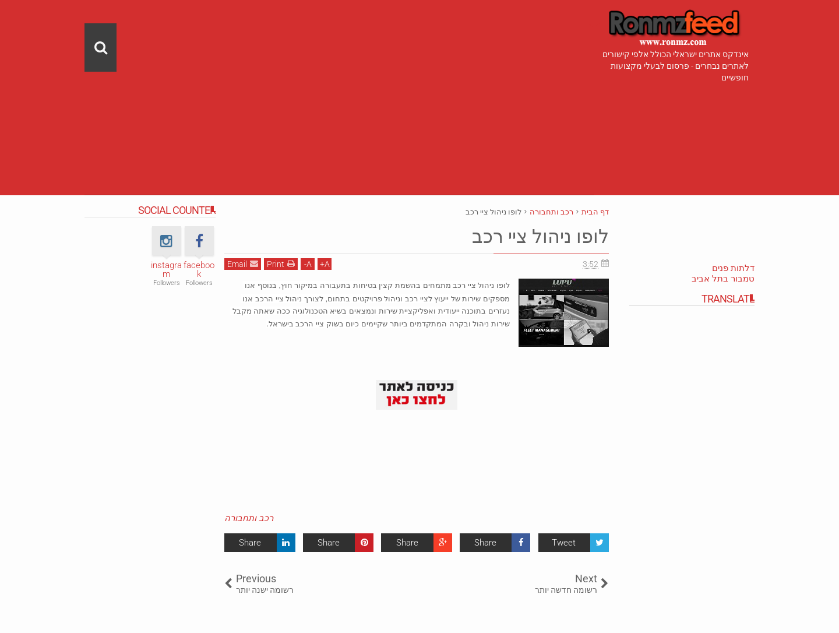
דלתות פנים (733, 268)
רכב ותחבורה (248, 518)
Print (281, 263)
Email (242, 263)
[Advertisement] (339, 81)
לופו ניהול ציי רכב (540, 237)
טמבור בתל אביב (723, 278)
